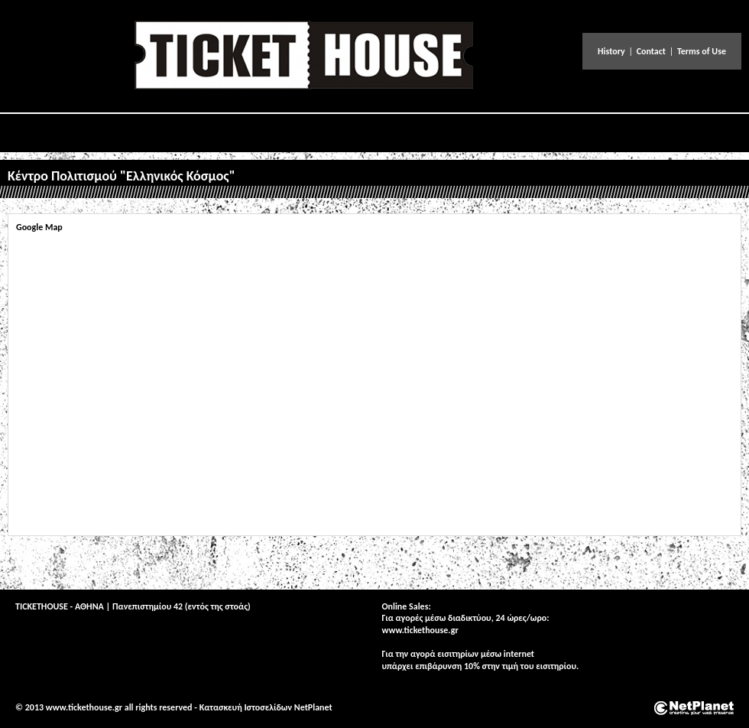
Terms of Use (701, 51)
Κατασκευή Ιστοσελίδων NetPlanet (265, 707)
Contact (651, 51)
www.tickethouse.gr (419, 630)
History (611, 51)
